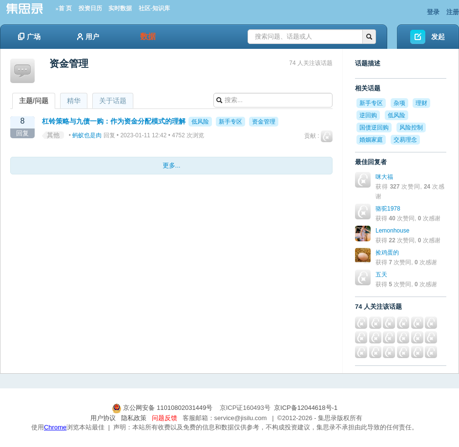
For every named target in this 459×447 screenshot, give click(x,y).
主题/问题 (33, 101)
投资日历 (90, 8)
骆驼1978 (388, 208)
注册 (452, 12)
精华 (74, 101)
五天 (381, 274)
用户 (88, 37)
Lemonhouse (392, 230)
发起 (438, 37)
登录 (433, 12)
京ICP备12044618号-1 (305, 407)
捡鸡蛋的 (387, 252)
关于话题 (112, 101)
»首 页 (64, 8)
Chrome (55, 427)
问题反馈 (164, 418)
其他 (53, 135)
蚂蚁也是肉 (87, 135)
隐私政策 (133, 418)
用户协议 (103, 418)
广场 (29, 37)
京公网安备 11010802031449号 (163, 407)
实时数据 (120, 8)
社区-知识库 (154, 8)
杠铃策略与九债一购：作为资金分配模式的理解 (114, 121)
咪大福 (384, 176)
